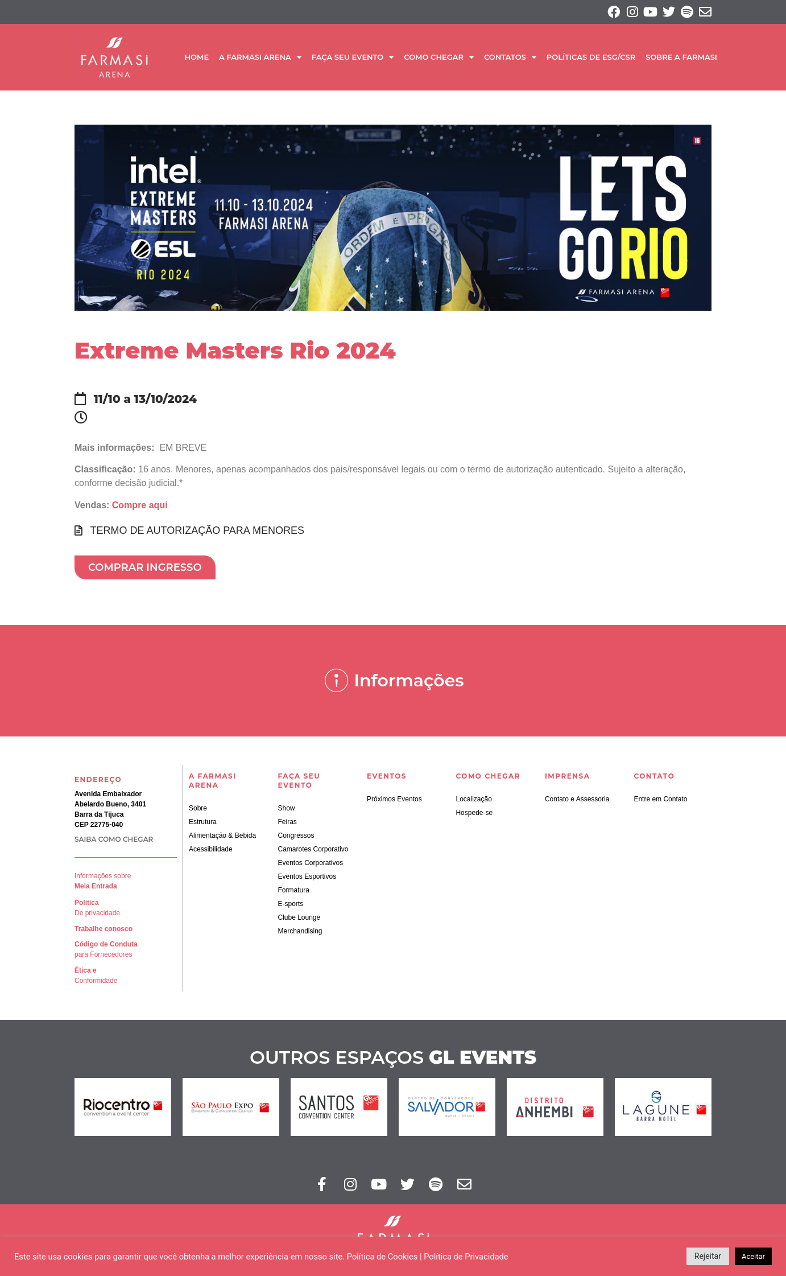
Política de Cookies (382, 1257)
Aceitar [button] (753, 1256)
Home (196, 58)
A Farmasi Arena (260, 59)
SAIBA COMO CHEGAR (114, 841)
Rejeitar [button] (707, 1256)
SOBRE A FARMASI (681, 58)
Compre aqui (140, 506)
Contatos (510, 59)
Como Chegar (439, 59)
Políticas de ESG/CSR (591, 58)
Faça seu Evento (353, 59)
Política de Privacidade (466, 1257)
